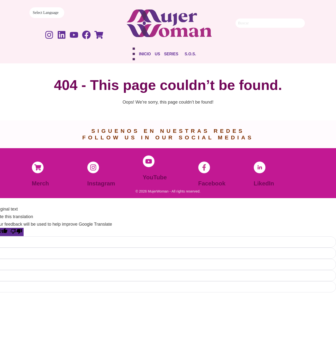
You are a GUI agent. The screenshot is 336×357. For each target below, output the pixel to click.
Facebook (212, 183)
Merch (40, 183)
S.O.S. (190, 54)
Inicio (145, 54)
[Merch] (38, 167)
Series (171, 54)
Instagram (101, 183)
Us (157, 54)
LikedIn (264, 183)
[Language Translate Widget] (46, 12)
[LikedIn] (259, 167)
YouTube (155, 177)
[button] (172, 55)
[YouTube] (148, 161)
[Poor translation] (16, 232)
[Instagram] (93, 167)
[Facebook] (204, 167)
